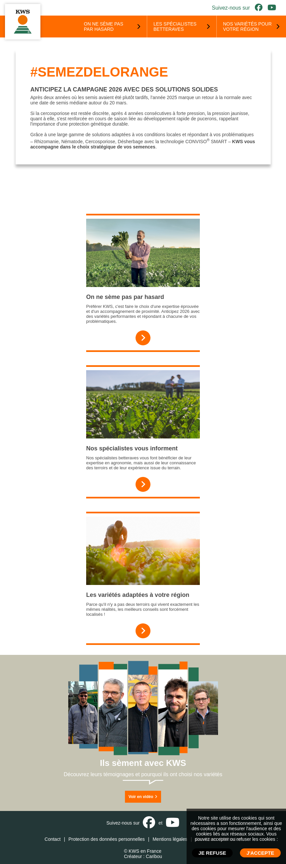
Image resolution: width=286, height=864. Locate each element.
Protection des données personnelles (106, 839)
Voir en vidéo (143, 796)
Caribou (154, 856)
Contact (53, 839)
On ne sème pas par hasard (103, 26)
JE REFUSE (212, 853)
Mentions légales (169, 839)
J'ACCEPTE (260, 853)
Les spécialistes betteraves (175, 26)
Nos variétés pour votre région (247, 26)
